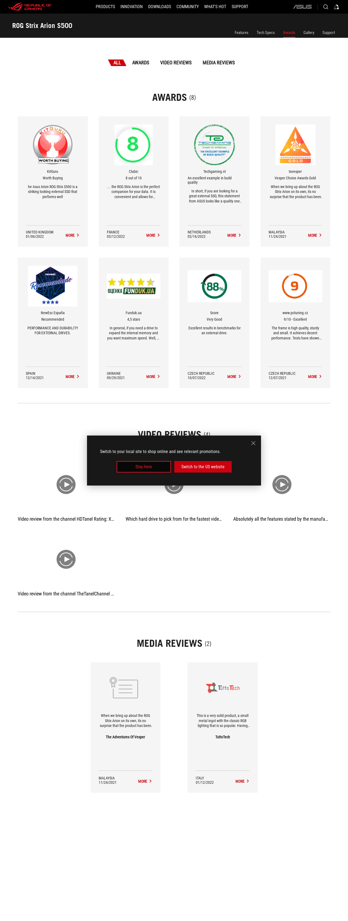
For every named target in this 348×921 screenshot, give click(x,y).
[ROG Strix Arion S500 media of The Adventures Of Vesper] (145, 781)
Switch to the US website (203, 466)
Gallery (308, 32)
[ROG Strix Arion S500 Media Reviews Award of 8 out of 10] (153, 235)
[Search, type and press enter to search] (325, 6)
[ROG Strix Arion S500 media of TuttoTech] (242, 781)
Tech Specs (266, 32)
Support (328, 32)
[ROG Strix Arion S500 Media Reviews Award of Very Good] (234, 376)
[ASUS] (302, 6)
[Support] (240, 7)
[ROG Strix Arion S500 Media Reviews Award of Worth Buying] (73, 235)
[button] (105, 7)
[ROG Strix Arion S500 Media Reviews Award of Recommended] (73, 376)
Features (241, 32)
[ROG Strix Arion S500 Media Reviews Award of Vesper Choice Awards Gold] (315, 235)
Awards (289, 32)
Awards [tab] (140, 62)
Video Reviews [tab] (175, 62)
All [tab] (117, 62)
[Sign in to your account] (336, 7)
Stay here (143, 466)
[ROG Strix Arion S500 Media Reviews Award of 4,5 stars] (153, 376)
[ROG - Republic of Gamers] (30, 7)
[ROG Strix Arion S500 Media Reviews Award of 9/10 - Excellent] (315, 376)
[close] (253, 443)
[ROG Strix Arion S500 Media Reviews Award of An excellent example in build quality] (234, 235)
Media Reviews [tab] (219, 62)
